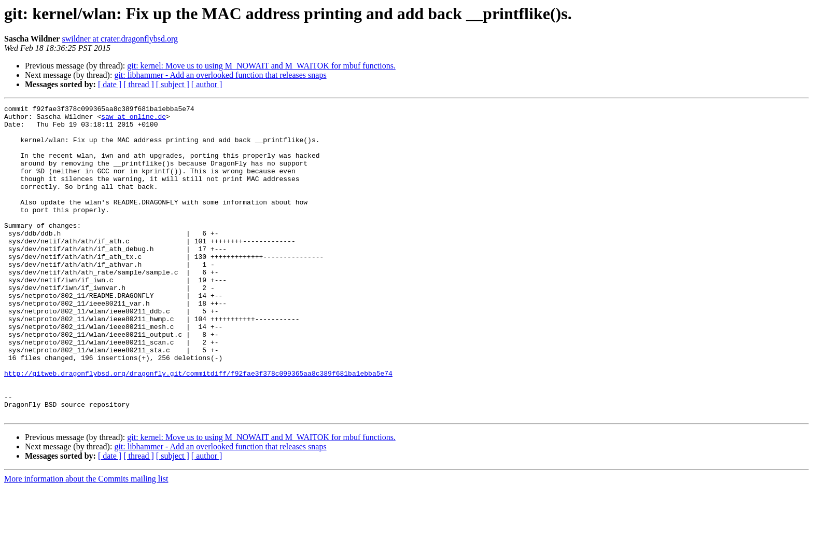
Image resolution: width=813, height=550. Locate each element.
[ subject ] (172, 84)
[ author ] (206, 84)
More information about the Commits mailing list (86, 541)
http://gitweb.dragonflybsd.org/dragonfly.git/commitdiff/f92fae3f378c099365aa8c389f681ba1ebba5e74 (198, 427)
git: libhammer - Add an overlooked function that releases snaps (220, 75)
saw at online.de (133, 119)
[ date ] (109, 84)
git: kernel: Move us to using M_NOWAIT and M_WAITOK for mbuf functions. (261, 65)
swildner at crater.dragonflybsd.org (120, 38)
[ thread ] (138, 84)
